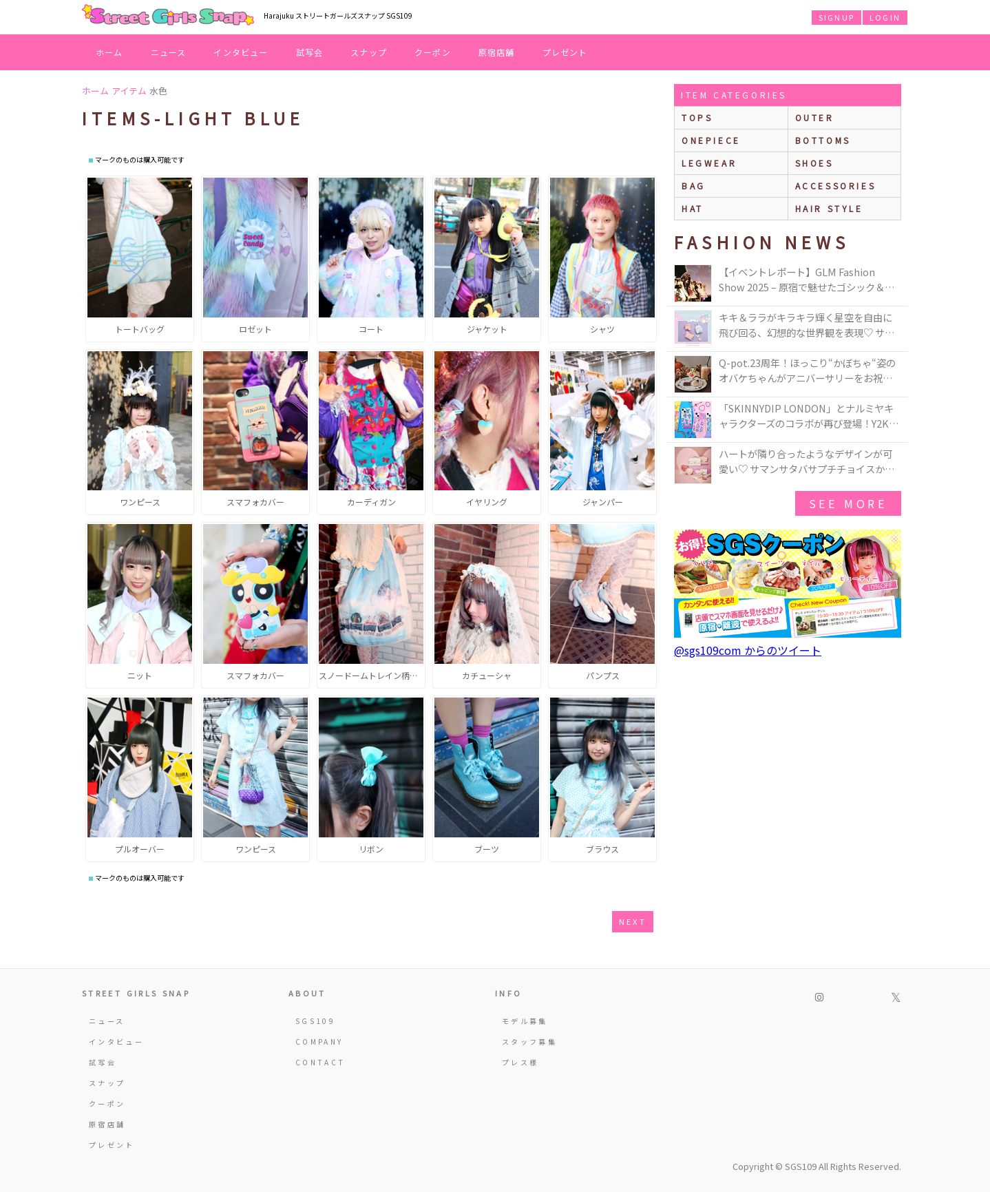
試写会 (310, 52)
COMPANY (319, 1041)
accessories (835, 185)
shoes (814, 163)
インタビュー (240, 52)
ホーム (109, 52)
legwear (709, 163)
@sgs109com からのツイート (747, 650)
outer (814, 117)
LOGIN (885, 17)
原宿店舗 (496, 52)
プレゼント (565, 52)
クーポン (432, 52)
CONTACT (320, 1062)
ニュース (169, 52)
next (632, 921)
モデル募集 (525, 1021)
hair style (829, 208)
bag (694, 185)
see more (848, 503)
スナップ (368, 52)
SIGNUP (836, 17)
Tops (697, 117)
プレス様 (520, 1062)
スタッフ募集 (529, 1041)
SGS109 (315, 1021)
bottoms (823, 140)
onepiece (711, 140)
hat (693, 208)
